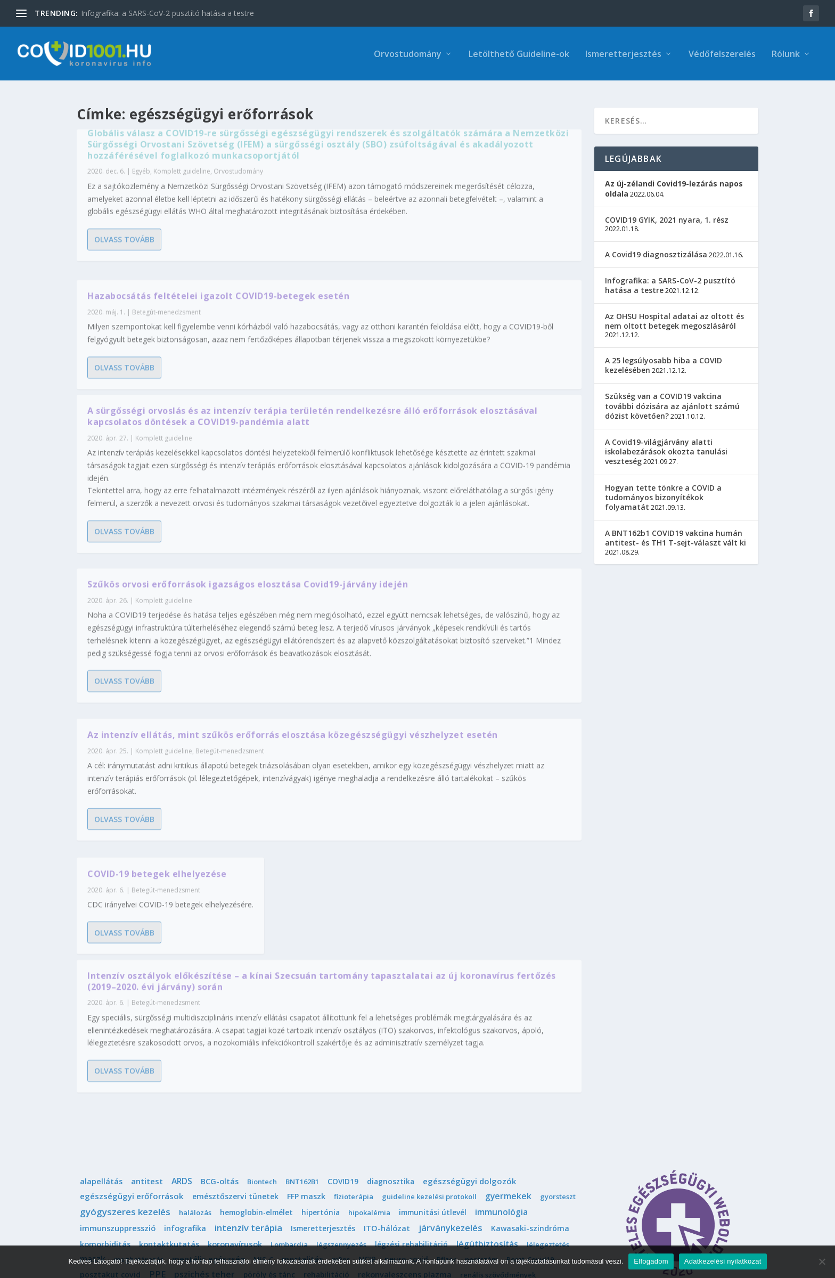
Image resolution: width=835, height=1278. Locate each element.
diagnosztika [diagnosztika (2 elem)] (390, 1062)
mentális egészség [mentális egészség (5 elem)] (208, 1140)
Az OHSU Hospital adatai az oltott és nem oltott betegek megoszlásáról (674, 314)
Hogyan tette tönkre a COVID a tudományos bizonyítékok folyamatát (663, 490)
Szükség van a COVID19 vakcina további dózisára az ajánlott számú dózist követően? (672, 399)
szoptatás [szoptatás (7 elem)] (279, 1171)
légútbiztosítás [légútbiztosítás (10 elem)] (487, 1125)
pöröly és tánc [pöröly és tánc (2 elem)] (269, 1156)
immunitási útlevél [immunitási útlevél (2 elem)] (432, 1093)
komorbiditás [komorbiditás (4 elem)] (105, 1125)
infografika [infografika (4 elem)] (185, 1109)
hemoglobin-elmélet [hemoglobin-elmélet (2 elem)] (256, 1093)
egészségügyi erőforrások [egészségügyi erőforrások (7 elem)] (132, 1077)
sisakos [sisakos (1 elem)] (212, 1171)
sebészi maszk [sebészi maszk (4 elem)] (164, 1171)
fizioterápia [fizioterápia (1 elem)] (353, 1077)
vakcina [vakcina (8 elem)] (549, 1186)
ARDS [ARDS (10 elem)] (181, 1062)
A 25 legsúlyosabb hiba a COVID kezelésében (663, 359)
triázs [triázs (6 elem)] (244, 1186)
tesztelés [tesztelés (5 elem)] (142, 1186)
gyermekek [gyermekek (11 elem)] (508, 1077)
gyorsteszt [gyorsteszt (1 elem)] (558, 1077)
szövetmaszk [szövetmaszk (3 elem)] (332, 1171)
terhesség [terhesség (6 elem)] (556, 1171)
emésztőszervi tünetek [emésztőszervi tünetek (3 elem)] (235, 1077)
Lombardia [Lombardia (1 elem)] (289, 1125)
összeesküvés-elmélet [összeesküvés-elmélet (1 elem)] (382, 1202)
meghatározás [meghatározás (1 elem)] (138, 1140)
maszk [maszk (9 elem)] (92, 1140)
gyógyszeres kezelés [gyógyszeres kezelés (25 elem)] (125, 1093)
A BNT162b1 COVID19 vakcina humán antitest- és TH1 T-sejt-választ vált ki (675, 531)
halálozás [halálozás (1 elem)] (195, 1093)
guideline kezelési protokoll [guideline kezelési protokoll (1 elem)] (429, 1077)
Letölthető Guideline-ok (519, 54)
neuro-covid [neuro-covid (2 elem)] (406, 1140)
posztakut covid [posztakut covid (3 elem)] (110, 1156)
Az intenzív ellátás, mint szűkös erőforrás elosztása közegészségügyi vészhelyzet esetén (195, 629)
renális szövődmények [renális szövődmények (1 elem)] (498, 1156)
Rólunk (786, 54)
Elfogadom (651, 1261)
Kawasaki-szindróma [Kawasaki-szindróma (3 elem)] (530, 1109)
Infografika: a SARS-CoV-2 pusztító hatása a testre (167, 13)
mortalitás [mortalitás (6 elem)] (302, 1140)
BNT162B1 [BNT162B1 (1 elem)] (302, 1063)
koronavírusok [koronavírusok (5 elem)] (235, 1125)
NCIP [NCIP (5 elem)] (367, 1140)
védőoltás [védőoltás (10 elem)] (252, 1202)
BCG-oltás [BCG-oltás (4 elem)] (220, 1062)
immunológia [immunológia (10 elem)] (501, 1093)
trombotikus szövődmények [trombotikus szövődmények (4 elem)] (317, 1187)
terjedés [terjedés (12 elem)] (98, 1186)
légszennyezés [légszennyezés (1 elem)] (341, 1125)
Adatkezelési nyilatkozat (723, 1261)
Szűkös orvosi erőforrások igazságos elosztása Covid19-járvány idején (453, 315)
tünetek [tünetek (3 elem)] (511, 1187)
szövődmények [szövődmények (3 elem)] (394, 1171)
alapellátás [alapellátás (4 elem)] (101, 1062)
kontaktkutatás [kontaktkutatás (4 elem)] (169, 1125)
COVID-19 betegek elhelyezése (415, 519)
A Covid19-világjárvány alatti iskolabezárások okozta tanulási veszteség (666, 445)
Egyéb (141, 210)
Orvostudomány (407, 54)
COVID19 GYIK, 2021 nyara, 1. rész (666, 213)
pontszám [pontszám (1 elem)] (481, 1140)
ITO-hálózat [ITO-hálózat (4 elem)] (387, 1109)
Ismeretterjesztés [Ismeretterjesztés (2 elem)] (323, 1109)
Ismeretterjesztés (623, 54)
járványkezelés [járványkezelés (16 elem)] (450, 1109)
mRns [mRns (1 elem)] (341, 1140)
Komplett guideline (181, 210)
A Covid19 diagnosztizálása (656, 247)
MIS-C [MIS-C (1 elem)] (263, 1140)
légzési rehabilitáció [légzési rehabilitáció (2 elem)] (411, 1125)
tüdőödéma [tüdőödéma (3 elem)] (465, 1187)
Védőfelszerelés (722, 54)
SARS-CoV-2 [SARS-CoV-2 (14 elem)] (104, 1171)
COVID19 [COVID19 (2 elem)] (343, 1062)
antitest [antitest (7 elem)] (147, 1062)
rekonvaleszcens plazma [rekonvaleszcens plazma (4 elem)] (405, 1156)
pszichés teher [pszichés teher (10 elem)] (204, 1155)
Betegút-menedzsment (229, 650)
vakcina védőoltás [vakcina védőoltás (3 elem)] (114, 1202)
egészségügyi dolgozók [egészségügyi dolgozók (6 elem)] (469, 1062)
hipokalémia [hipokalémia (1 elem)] (369, 1093)
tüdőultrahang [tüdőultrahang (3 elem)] (407, 1187)
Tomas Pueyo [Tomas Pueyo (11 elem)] (196, 1186)
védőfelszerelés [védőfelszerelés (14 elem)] (190, 1202)
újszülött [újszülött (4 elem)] (445, 1202)
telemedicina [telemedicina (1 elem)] (505, 1171)
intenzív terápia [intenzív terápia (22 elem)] (248, 1109)
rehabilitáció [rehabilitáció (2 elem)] (326, 1156)
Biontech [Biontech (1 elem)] (262, 1063)
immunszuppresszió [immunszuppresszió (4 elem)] (117, 1109)
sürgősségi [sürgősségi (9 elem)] (452, 1171)
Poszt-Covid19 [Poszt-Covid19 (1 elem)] (530, 1140)
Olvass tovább (124, 317)
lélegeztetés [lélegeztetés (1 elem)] (548, 1125)
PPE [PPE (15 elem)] (157, 1155)
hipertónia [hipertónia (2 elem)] (320, 1093)
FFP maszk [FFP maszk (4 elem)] (306, 1077)
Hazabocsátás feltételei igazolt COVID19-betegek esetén (441, 144)
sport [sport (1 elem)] (241, 1171)
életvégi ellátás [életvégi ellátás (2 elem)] (309, 1202)
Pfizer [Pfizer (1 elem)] (446, 1140)
